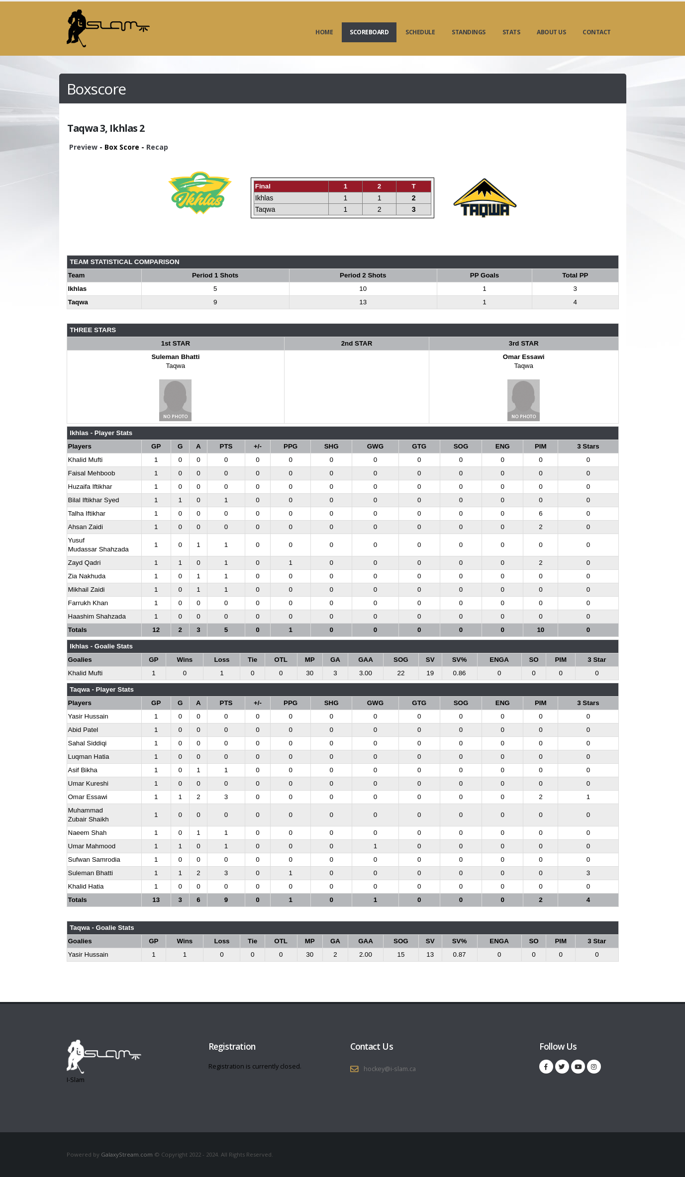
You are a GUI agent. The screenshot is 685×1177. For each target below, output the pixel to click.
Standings (469, 32)
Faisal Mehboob (91, 473)
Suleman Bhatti (175, 357)
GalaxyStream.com (127, 1154)
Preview (83, 147)
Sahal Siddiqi (87, 743)
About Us (551, 32)
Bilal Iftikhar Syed (93, 500)
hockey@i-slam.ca (390, 1069)
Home (324, 32)
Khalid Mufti (85, 459)
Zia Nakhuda (87, 576)
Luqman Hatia (88, 756)
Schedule (420, 32)
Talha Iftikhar (87, 513)
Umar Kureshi (88, 783)
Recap (157, 147)
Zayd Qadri (84, 562)
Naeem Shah (87, 832)
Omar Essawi (524, 357)
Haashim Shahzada (97, 616)
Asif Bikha (83, 770)
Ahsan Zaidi (85, 527)
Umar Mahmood (92, 846)
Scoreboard (369, 32)
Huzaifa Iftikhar (90, 486)
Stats (511, 32)
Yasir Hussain (88, 716)
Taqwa (176, 365)
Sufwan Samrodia (94, 859)
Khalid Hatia (86, 886)
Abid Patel (83, 729)
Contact (597, 32)
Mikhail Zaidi (86, 589)
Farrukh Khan (88, 603)
